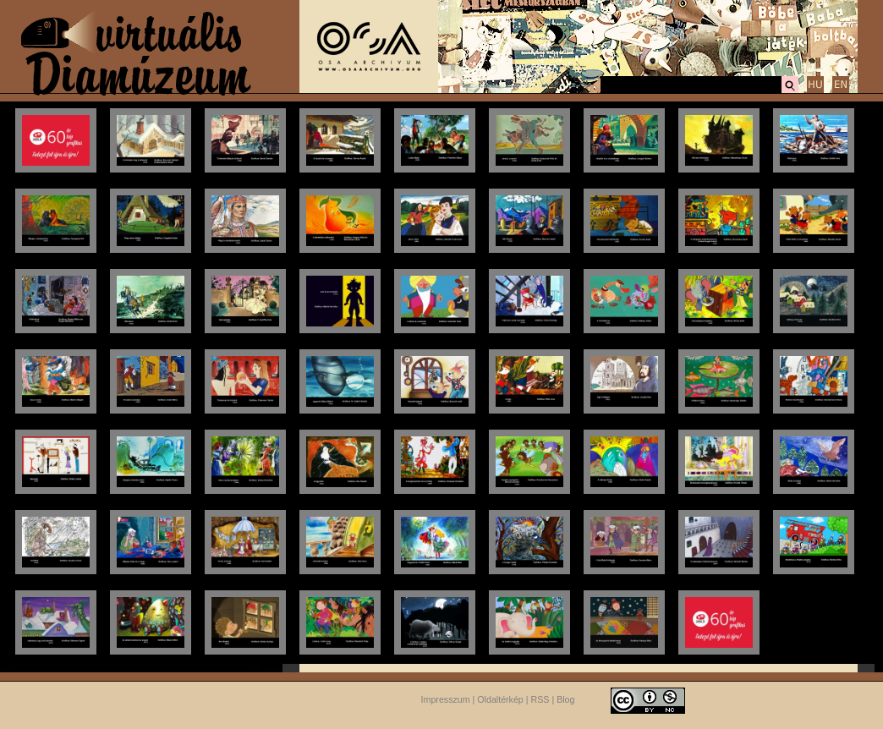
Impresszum (445, 699)
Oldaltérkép (500, 699)
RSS (540, 699)
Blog (565, 699)
